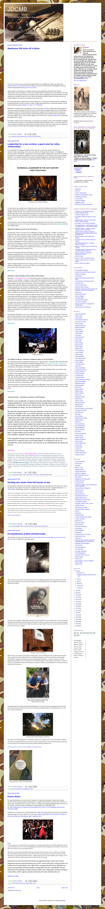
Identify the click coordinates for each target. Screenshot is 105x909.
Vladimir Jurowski (79, 451)
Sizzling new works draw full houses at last (29, 482)
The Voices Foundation (81, 302)
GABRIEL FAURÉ (79, 202)
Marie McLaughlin (79, 385)
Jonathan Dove (37, 526)
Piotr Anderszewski (80, 425)
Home (38, 887)
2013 (77, 606)
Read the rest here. (13, 876)
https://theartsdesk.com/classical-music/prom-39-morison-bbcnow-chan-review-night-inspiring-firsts (37, 815)
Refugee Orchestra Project (46, 474)
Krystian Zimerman (80, 372)
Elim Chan (22, 883)
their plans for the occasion (29, 87)
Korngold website (79, 515)
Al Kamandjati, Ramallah (81, 270)
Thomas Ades (78, 447)
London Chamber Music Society (83, 517)
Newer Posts (11, 887)
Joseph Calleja (79, 362)
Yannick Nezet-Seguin (80, 452)
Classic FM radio (79, 483)
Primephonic (78, 532)
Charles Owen (78, 333)
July (78, 579)
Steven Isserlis (79, 441)
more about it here (56, 115)
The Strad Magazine (80, 553)
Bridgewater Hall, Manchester (82, 479)
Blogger (64, 900)
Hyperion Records (79, 505)
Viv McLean (78, 449)
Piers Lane (78, 422)
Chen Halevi (78, 335)
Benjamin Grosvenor (80, 325)
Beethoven (14, 136)
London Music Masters (81, 285)
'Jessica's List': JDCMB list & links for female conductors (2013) (84, 212)
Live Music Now (79, 283)
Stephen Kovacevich (80, 439)
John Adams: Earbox (80, 358)
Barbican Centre (79, 469)
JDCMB (17, 9)
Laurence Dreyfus (79, 373)
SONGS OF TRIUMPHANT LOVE (83, 195)
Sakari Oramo (45, 526)
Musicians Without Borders (82, 287)
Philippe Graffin (79, 420)
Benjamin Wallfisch (80, 327)
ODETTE (77, 191)
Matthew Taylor (79, 391)
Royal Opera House (80, 536)
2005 (77, 623)
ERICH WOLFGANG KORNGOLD (84, 204)
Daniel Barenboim (79, 337)
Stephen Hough (79, 437)
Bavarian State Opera (80, 471)
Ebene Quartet (79, 345)
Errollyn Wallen (29, 883)
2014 (77, 604)
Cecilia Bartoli (78, 329)
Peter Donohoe (79, 416)
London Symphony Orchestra (82, 379)
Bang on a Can (79, 467)
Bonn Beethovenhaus (22, 136)
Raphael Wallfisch (79, 427)
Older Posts (65, 887)
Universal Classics (36, 136)
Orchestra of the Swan (80, 410)
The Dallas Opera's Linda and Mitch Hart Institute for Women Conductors (85, 250)
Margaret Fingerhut (80, 383)
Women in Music (79, 256)
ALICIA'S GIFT (79, 198)
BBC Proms (23, 526)
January (79, 587)
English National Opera (81, 497)
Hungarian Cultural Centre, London (84, 503)
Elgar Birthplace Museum (81, 495)
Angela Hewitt (78, 318)
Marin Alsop (78, 387)
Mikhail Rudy (78, 398)
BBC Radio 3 (78, 477)
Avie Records (78, 463)
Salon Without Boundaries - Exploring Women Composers (84, 243)
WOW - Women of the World (82, 263)
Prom (10, 501)
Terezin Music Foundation (81, 300)
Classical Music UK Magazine (82, 488)
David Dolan (78, 341)
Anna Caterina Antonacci (81, 319)
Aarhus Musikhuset (80, 461)
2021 (77, 571)
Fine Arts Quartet (79, 350)
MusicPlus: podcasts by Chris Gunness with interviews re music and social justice (86, 289)
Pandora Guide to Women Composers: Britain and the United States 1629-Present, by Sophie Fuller (86, 233)
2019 (77, 592)
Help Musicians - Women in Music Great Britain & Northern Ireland (85, 220)
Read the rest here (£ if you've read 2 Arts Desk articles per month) (24, 747)
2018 (77, 595)
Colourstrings (78, 276)
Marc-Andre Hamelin (80, 381)
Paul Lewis (78, 414)
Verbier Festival (79, 557)
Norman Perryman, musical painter (84, 408)
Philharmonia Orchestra (81, 418)
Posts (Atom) (17, 890)
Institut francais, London (81, 507)
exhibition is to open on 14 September (31, 105)
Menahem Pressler (80, 397)
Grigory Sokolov (79, 352)
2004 (77, 626)
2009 (77, 615)
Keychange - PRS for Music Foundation (85, 223)
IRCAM (77, 511)
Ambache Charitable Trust (81, 214)
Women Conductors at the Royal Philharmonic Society (83, 253)
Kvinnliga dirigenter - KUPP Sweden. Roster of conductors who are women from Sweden (86, 226)
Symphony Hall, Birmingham (82, 543)
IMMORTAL (78, 189)
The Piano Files (79, 549)
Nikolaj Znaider (79, 404)
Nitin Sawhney (78, 406)
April (78, 581)
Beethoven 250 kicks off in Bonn (24, 48)
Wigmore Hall (78, 564)
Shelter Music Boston (80, 294)
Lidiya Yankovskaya (30, 453)
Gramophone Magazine (81, 501)
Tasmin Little (78, 445)
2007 (77, 619)
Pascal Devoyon (79, 412)
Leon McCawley (79, 375)
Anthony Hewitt (79, 323)
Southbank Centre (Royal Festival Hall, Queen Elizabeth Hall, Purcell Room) (85, 540)
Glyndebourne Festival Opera (82, 499)
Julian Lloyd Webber (80, 368)
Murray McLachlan (80, 402)
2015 (77, 601)
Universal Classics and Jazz (82, 555)
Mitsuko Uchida (79, 400)
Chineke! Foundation (80, 274)
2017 (77, 597)
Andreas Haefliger (16, 526)
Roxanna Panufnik (79, 429)
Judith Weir (78, 366)
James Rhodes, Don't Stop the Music (84, 281)
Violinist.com (78, 558)
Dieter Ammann (29, 526)
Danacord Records (80, 494)
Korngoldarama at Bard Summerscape (27, 534)
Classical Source (79, 490)
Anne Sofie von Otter (80, 321)
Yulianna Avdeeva (79, 454)
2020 (77, 590)
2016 (77, 599)
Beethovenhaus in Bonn (14, 85)
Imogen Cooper (79, 354)
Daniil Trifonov (78, 339)
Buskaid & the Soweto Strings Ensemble (85, 272)
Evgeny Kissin (78, 348)
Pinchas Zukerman (80, 424)
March (78, 583)
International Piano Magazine (82, 509)
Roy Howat (78, 431)
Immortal (45, 108)
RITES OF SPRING (80, 200)
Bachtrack (77, 465)
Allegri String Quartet (80, 314)
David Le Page (79, 343)
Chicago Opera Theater (17, 474)
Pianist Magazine (79, 530)
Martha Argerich (79, 389)
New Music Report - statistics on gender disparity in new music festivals (85, 229)
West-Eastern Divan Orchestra (83, 307)
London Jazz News (80, 519)
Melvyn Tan (78, 395)
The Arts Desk (78, 545)
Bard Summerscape (16, 788)
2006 (77, 621)
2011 (77, 610)
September (80, 573)
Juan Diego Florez (79, 364)
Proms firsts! (14, 796)
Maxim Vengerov (79, 393)
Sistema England (79, 296)
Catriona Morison (16, 883)
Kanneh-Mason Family (81, 370)
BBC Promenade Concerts (82, 475)
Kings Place (78, 513)
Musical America (79, 524)
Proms (34, 883)
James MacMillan (79, 356)
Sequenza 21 (78, 538)
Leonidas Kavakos (79, 377)
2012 (77, 608)
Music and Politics (79, 522)
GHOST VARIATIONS (80, 193)
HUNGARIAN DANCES (81, 197)
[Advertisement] (82, 664)
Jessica (87, 47)
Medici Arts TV (78, 520)
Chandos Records (79, 481)
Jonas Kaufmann (79, 360)
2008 (77, 617)
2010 (77, 612)
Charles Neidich (79, 331)
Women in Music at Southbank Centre (84, 258)
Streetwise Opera (79, 298)
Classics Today (79, 492)
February (79, 585)
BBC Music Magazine (80, 473)
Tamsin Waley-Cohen (80, 443)
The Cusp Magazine (80, 547)
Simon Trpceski (79, 435)
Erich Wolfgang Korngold (27, 788)
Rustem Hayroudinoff (80, 433)
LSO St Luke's (36, 474)
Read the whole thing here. (14, 515)
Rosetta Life (78, 292)
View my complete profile (80, 80)
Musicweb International (81, 526)
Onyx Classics (78, 528)
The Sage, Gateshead (80, 551)
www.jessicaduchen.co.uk (81, 78)
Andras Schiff (78, 316)
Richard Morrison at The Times (83, 534)
